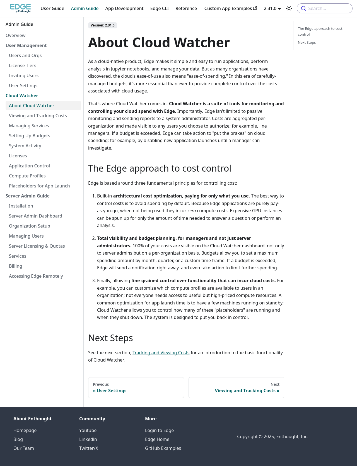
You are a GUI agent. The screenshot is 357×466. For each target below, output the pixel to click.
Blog (18, 439)
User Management (26, 45)
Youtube (88, 430)
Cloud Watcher (22, 95)
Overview (15, 35)
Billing (15, 266)
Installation (21, 206)
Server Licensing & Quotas (37, 246)
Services (17, 256)
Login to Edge (159, 430)
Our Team (23, 448)
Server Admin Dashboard (35, 216)
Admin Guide (84, 8)
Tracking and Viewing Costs (160, 353)
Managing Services (29, 126)
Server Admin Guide (28, 196)
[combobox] (325, 8)
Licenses (18, 156)
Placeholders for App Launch (39, 186)
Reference (186, 8)
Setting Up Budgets (29, 136)
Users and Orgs (25, 55)
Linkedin (88, 439)
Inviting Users (23, 75)
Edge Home (157, 439)
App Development (124, 8)
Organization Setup (29, 226)
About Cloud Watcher (31, 106)
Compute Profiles (27, 176)
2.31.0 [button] (270, 8)
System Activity (25, 146)
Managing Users (26, 236)
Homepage (25, 430)
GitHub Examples (163, 448)
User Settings (23, 85)
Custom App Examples (230, 8)
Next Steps (307, 42)
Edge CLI (159, 8)
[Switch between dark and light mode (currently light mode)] (288, 8)
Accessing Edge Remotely (36, 276)
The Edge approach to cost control (320, 31)
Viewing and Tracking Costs (38, 116)
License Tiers (22, 65)
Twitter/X (88, 448)
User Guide (52, 8)
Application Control (29, 166)
